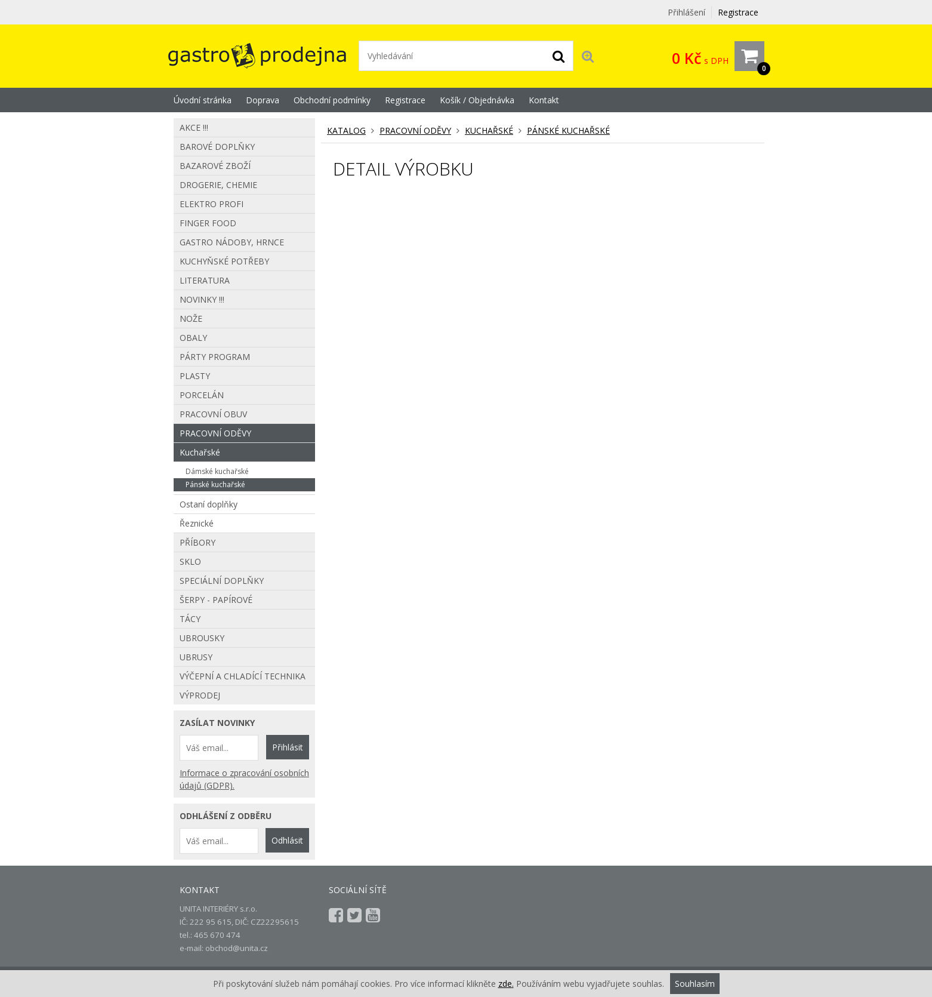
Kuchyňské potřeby (224, 261)
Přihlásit (287, 747)
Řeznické (197, 523)
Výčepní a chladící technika (242, 676)
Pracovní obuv (213, 414)
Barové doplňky (217, 146)
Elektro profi (211, 204)
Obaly (193, 337)
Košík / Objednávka (477, 100)
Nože (191, 318)
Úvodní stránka (203, 100)
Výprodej (200, 695)
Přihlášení (686, 12)
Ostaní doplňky (208, 504)
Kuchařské (489, 130)
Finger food (208, 223)
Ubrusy (196, 657)
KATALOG (346, 130)
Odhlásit (287, 840)
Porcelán (202, 395)
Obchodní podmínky (332, 100)
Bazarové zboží (215, 165)
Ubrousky (202, 638)
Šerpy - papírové (216, 599)
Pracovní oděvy (415, 130)
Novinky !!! (202, 299)
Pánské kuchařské (568, 130)
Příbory (197, 542)
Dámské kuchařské (217, 471)
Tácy (190, 618)
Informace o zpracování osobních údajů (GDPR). (244, 779)
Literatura (205, 280)
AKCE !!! (194, 127)
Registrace (738, 12)
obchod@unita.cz (236, 948)
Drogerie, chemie (218, 184)
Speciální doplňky (222, 580)
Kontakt (544, 100)
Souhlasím (695, 983)
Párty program (215, 356)
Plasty (195, 375)
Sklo (190, 561)
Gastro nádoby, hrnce (232, 242)
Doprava (262, 100)
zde (505, 983)
